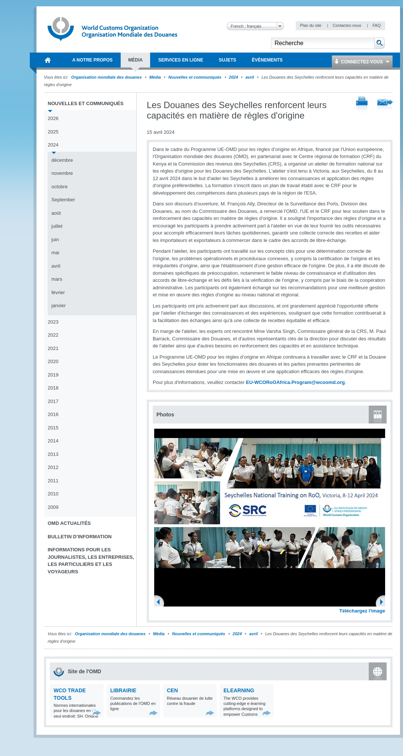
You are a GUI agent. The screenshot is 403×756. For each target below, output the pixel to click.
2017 (53, 401)
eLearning (238, 690)
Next (383, 603)
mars (56, 279)
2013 (53, 454)
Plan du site (311, 25)
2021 (53, 348)
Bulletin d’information (80, 536)
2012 (53, 467)
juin (55, 239)
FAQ (376, 25)
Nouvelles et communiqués (194, 77)
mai (55, 252)
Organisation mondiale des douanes (106, 77)
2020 (53, 361)
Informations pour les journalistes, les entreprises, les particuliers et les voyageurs (91, 560)
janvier (58, 305)
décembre (62, 160)
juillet (57, 226)
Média (155, 77)
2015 (53, 428)
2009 (53, 507)
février (58, 292)
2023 (53, 322)
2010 (53, 494)
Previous (160, 603)
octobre (59, 186)
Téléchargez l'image (362, 611)
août (56, 213)
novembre (62, 173)
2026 (53, 118)
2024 (233, 77)
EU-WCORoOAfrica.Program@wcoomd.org (295, 382)
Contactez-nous (347, 25)
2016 (53, 414)
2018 (53, 388)
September (63, 199)
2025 (53, 132)
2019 (53, 375)
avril (249, 77)
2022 (53, 335)
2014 (53, 441)
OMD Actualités (69, 523)
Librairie (123, 690)
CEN (172, 690)
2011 (53, 480)
